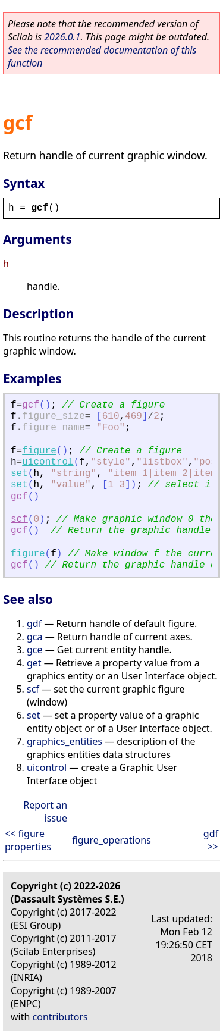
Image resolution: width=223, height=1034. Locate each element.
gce (35, 649)
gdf (34, 623)
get (34, 662)
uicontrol (47, 462)
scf (19, 519)
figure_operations (111, 840)
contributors (60, 1016)
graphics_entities (64, 741)
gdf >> (210, 840)
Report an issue (45, 811)
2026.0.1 (62, 36)
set (19, 473)
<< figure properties (28, 840)
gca (35, 636)
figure (39, 451)
